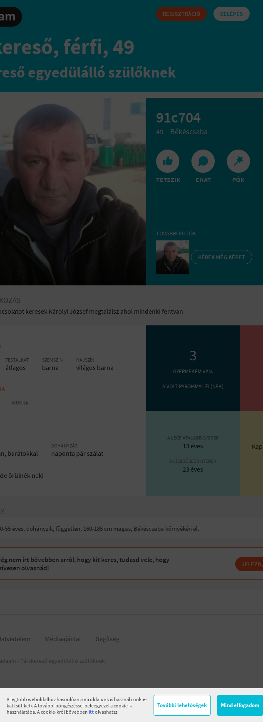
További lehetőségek (182, 705)
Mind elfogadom (240, 705)
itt (91, 712)
